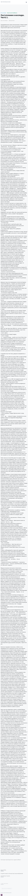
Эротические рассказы (5, 1)
